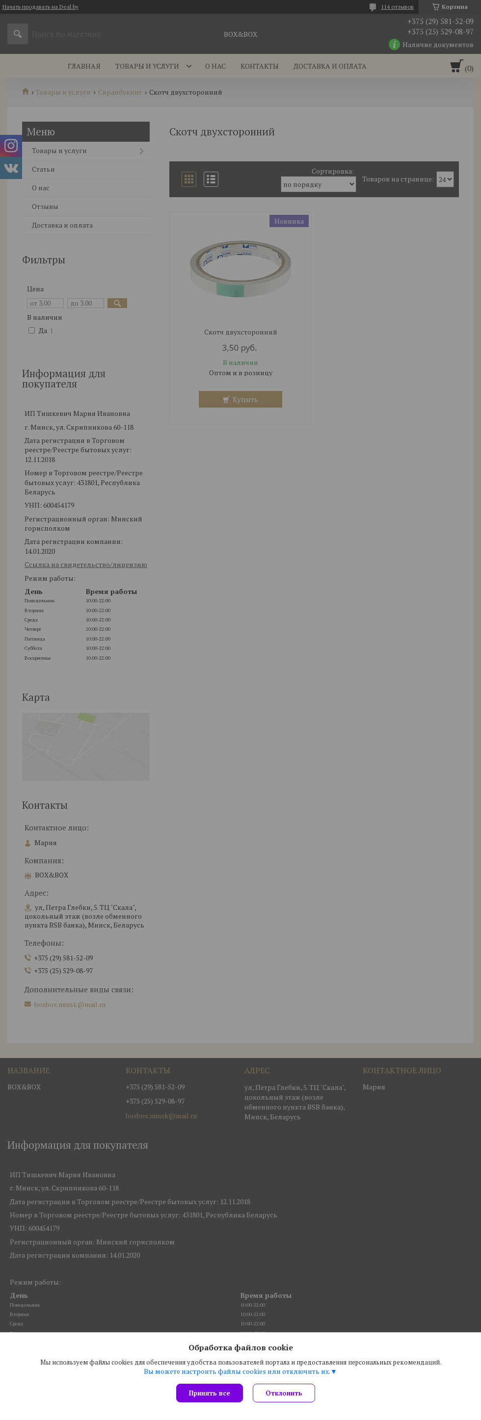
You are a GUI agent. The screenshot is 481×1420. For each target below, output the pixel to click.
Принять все (209, 1393)
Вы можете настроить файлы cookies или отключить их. (237, 1371)
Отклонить (284, 1393)
